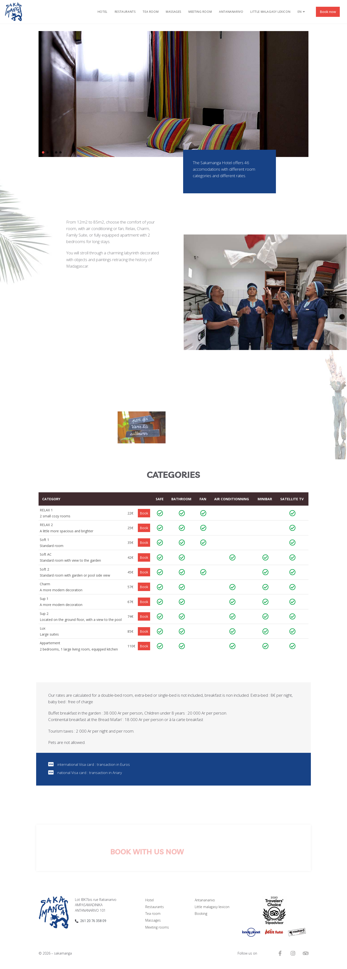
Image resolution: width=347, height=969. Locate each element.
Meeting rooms (157, 927)
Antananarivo (205, 900)
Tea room (152, 913)
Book (144, 513)
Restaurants (154, 906)
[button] (43, 152)
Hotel (149, 900)
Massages (153, 920)
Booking (201, 913)
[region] (173, 94)
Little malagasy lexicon (212, 906)
